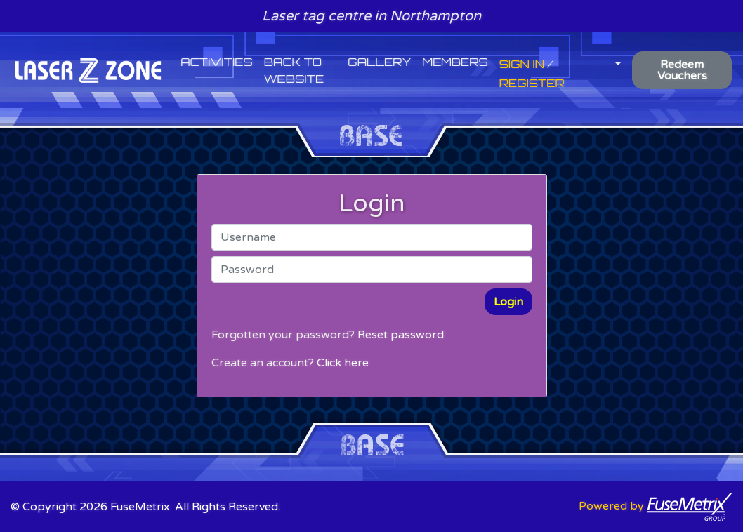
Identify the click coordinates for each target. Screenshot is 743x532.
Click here (343, 363)
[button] (616, 62)
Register (532, 83)
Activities (216, 62)
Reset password (400, 335)
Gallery (379, 62)
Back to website (294, 70)
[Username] (371, 237)
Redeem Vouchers (682, 70)
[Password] (371, 269)
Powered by (655, 507)
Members (454, 62)
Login (508, 302)
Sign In (521, 64)
